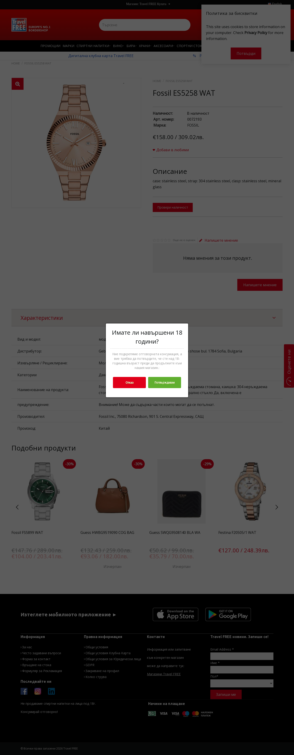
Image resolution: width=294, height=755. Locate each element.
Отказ (129, 382)
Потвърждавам (165, 382)
